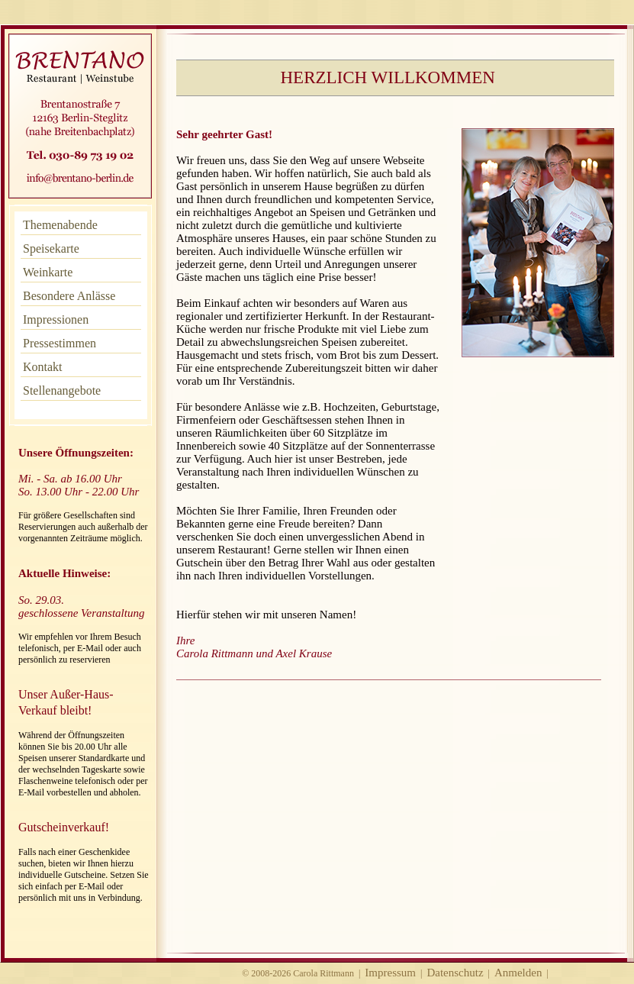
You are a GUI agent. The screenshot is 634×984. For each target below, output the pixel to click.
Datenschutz (454, 972)
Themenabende (60, 224)
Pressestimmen (59, 343)
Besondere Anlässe (69, 295)
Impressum (390, 972)
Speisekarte (51, 248)
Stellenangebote (62, 390)
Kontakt (43, 366)
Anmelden (518, 972)
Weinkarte (47, 272)
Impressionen (56, 319)
